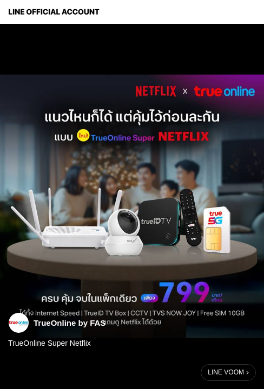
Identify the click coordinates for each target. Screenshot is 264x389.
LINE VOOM (226, 372)
